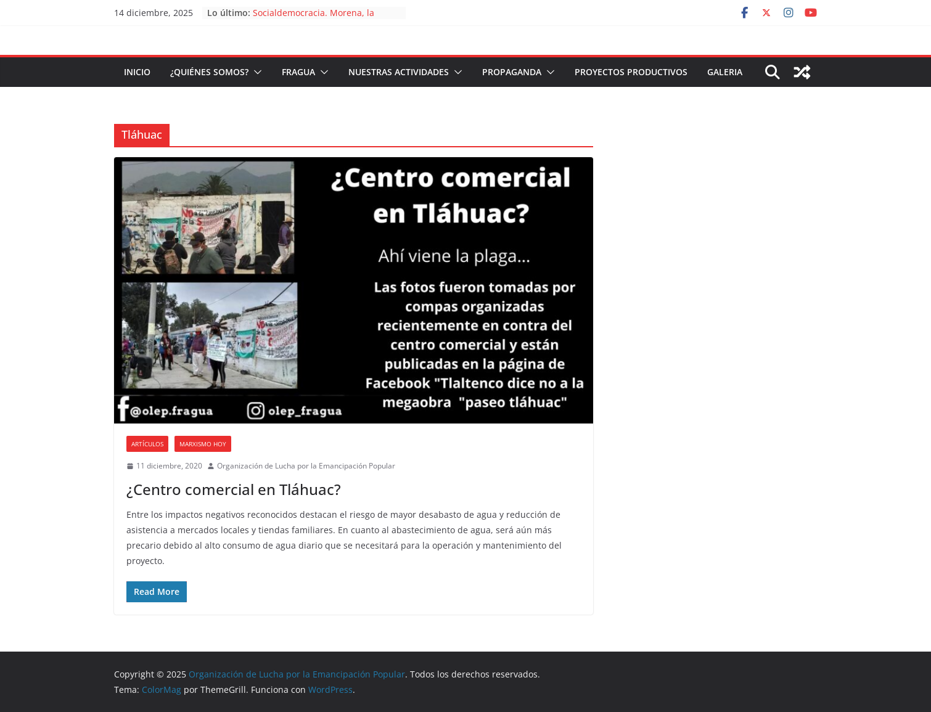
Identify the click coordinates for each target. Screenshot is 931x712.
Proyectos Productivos (631, 72)
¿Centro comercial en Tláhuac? (233, 489)
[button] (255, 72)
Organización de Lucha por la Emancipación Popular (306, 465)
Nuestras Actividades (398, 72)
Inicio (137, 72)
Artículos (147, 444)
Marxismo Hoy (202, 444)
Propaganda (511, 72)
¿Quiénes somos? (209, 72)
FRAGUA (298, 72)
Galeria (724, 72)
